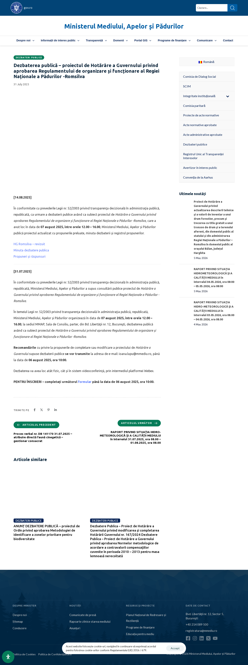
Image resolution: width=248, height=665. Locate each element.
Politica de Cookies (24, 654)
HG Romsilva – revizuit (29, 244)
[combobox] (211, 7)
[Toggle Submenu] (227, 96)
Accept (175, 648)
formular (84, 381)
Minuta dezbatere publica (31, 250)
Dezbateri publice (29, 57)
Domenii (120, 40)
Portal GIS (142, 40)
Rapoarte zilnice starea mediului (89, 621)
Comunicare (206, 40)
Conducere (20, 628)
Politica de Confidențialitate (55, 654)
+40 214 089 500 (197, 624)
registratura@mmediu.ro (201, 630)
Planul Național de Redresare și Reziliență (146, 617)
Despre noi (25, 40)
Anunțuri (74, 628)
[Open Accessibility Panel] (8, 657)
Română (206, 62)
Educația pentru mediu (140, 634)
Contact (228, 40)
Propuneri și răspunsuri (30, 256)
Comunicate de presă (82, 615)
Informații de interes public (60, 40)
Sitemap (18, 621)
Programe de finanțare (174, 40)
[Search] (232, 7)
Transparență (96, 40)
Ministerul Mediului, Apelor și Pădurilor (124, 26)
